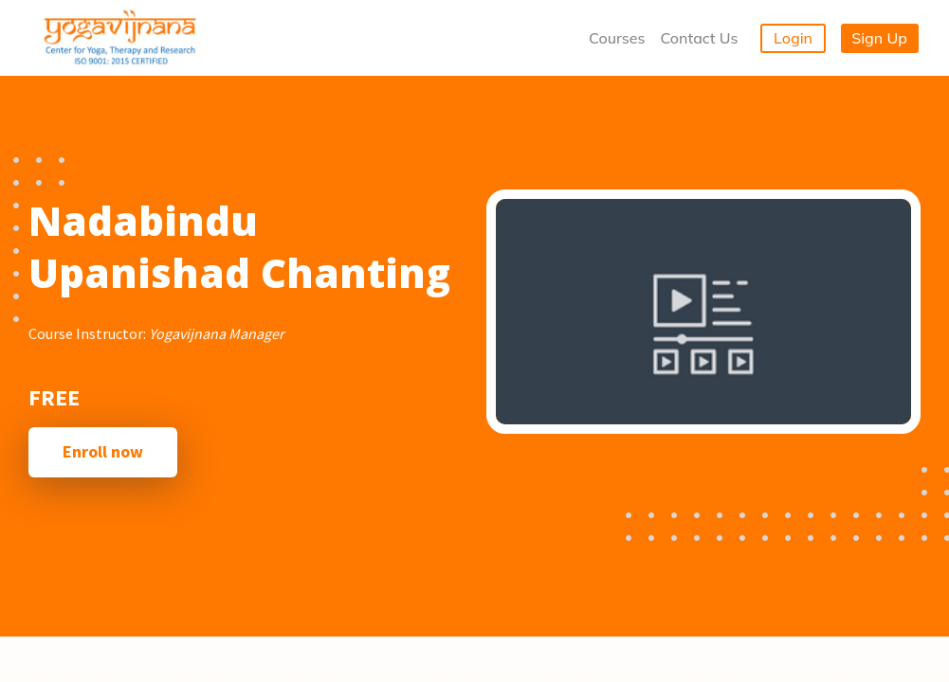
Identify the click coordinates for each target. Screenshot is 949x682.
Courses (617, 37)
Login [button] (793, 37)
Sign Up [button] (879, 37)
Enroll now (103, 451)
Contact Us (699, 37)
